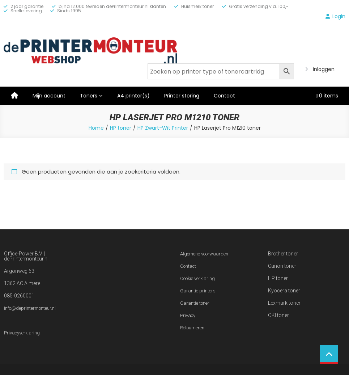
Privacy (187, 315)
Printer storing (181, 95)
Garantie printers (198, 290)
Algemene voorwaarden (204, 254)
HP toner (120, 128)
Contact (224, 95)
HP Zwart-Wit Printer (162, 128)
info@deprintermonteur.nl (30, 308)
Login (338, 16)
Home (96, 128)
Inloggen (324, 69)
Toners (88, 95)
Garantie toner (194, 303)
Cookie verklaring (197, 278)
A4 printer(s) (133, 95)
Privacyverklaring (22, 333)
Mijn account (49, 95)
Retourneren (192, 327)
